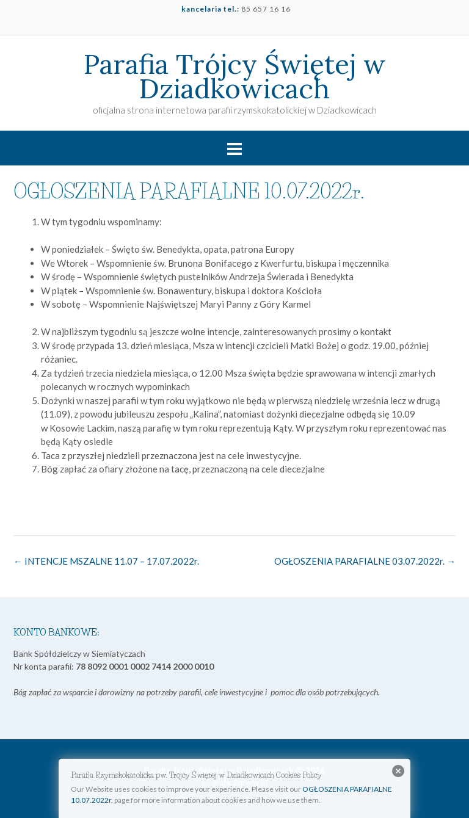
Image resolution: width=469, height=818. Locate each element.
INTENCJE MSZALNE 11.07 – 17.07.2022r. (106, 561)
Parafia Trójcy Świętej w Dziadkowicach (235, 76)
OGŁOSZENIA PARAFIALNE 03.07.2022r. (365, 561)
